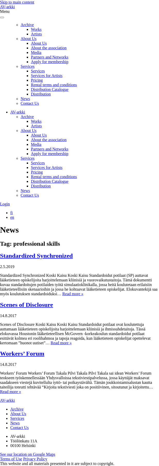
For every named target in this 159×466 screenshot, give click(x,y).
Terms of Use (11, 459)
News (25, 99)
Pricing (37, 80)
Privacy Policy (35, 459)
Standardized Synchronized (36, 255)
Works (36, 29)
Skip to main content (17, 2)
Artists (36, 34)
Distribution (41, 94)
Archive (27, 25)
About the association (49, 48)
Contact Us (30, 103)
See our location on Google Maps (27, 454)
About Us (29, 38)
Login (5, 204)
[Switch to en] (12, 217)
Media (36, 52)
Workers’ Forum (22, 353)
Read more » (72, 294)
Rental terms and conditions (54, 85)
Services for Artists (47, 75)
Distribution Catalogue (49, 89)
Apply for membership (49, 62)
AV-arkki (7, 7)
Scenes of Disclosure (26, 304)
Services (27, 66)
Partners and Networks (49, 57)
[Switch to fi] (11, 213)
